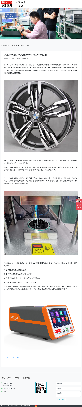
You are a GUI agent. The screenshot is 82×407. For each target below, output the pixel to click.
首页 (13, 45)
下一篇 (12, 357)
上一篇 (6, 357)
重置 (63, 399)
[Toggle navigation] (78, 4)
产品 (9, 378)
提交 (58, 399)
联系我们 (26, 378)
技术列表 (21, 45)
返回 (18, 357)
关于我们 (17, 378)
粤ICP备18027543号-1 (27, 405)
